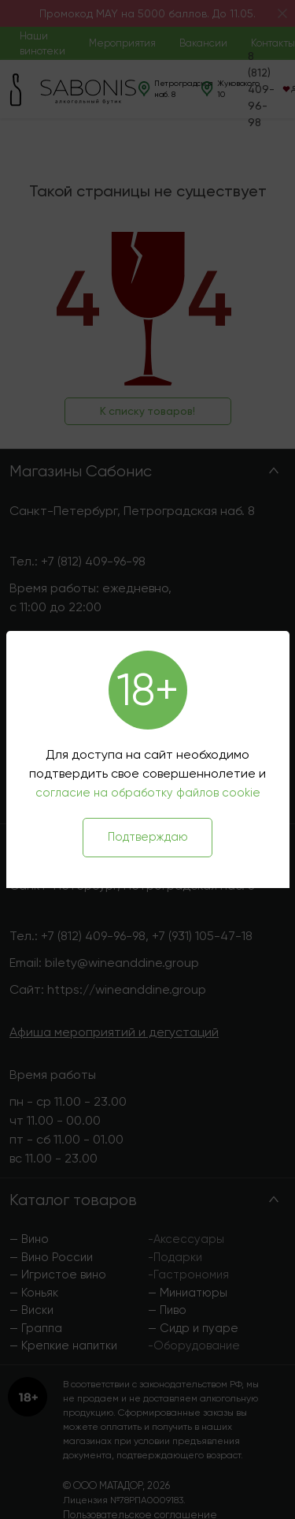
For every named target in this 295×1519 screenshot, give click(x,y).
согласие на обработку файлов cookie (147, 793)
